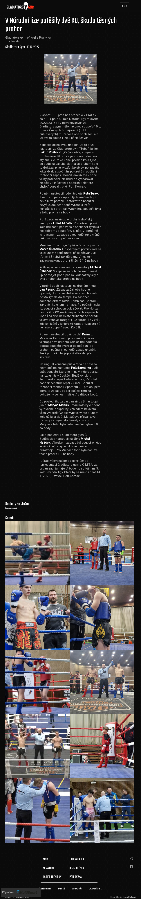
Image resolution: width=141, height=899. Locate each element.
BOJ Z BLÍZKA (76, 868)
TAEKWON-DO (76, 859)
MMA (45, 859)
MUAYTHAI (48, 868)
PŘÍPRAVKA (75, 877)
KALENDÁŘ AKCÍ (95, 889)
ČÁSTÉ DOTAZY (45, 889)
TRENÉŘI (62, 889)
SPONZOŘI (77, 889)
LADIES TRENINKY (52, 877)
